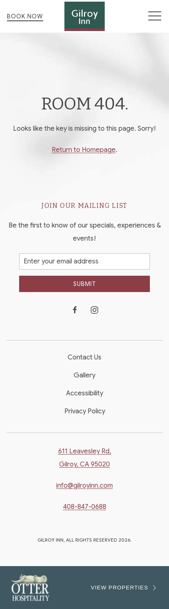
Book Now (25, 16)
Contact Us (84, 357)
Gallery (84, 375)
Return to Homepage (84, 150)
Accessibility (84, 393)
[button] (154, 16)
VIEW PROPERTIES (124, 588)
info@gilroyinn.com (84, 486)
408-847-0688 (84, 507)
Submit (84, 284)
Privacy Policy (84, 411)
